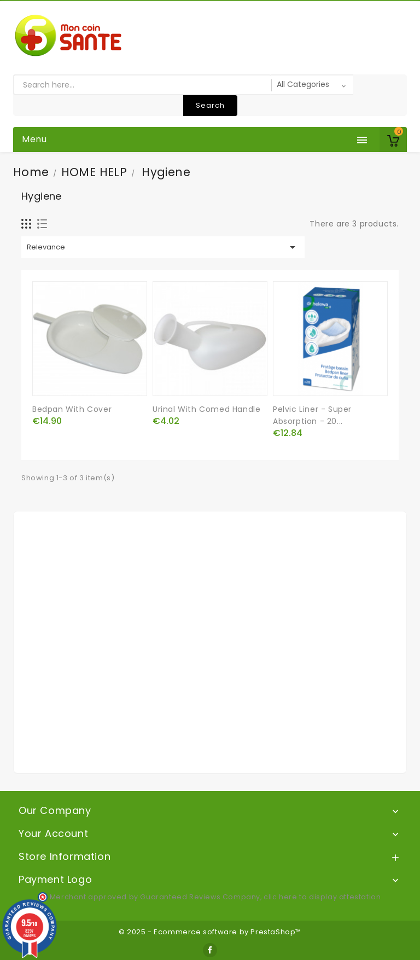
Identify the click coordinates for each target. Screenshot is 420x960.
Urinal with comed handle (206, 409)
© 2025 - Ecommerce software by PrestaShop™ (210, 932)
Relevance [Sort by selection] (163, 247)
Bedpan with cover (72, 409)
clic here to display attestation (322, 896)
